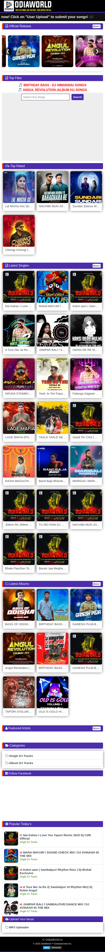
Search (77, 97)
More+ (96, 26)
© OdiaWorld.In (52, 939)
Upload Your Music (21, 919)
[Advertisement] (52, 130)
